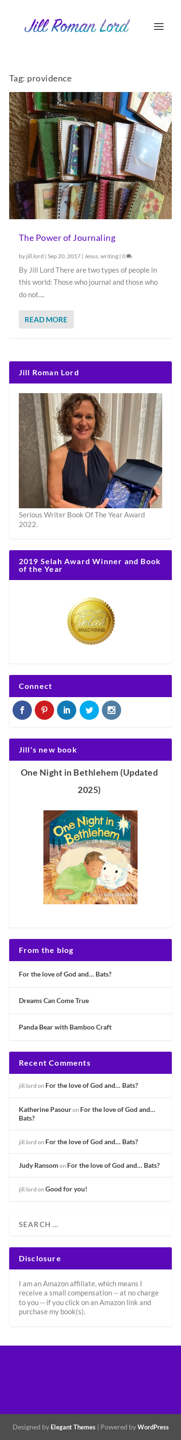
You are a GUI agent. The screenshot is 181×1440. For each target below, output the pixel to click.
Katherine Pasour (45, 1109)
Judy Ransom (38, 1165)
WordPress (153, 1427)
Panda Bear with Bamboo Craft (65, 1027)
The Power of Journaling (67, 237)
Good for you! (66, 1189)
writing (109, 256)
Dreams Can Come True (54, 1000)
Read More (46, 319)
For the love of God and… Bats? (65, 974)
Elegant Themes (73, 1427)
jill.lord (35, 256)
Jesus (91, 256)
